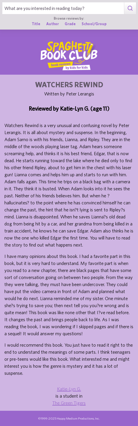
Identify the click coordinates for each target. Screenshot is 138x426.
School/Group (94, 24)
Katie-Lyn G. (69, 388)
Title (36, 24)
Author (52, 24)
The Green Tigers (69, 403)
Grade (70, 24)
